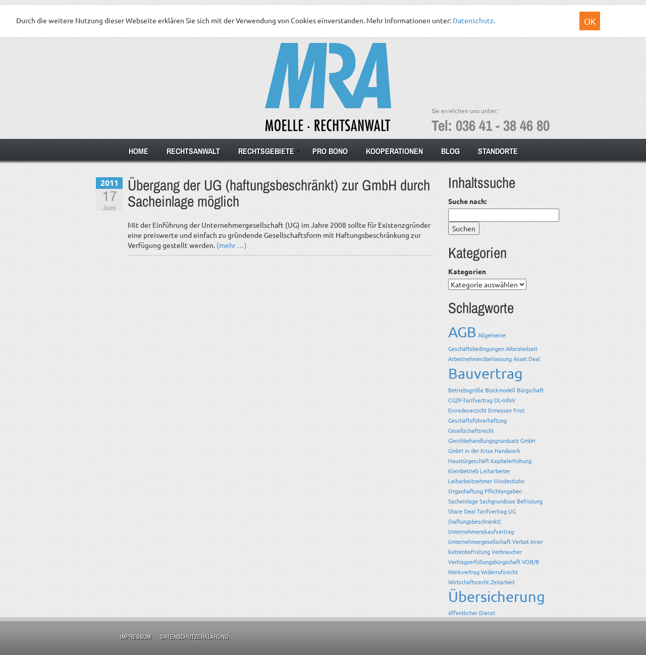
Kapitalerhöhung (511, 461)
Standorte (498, 151)
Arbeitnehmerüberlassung (480, 359)
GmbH (527, 440)
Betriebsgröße (465, 390)
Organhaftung (465, 491)
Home (138, 151)
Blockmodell (500, 390)
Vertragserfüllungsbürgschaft (484, 562)
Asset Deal (526, 359)
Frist (518, 410)
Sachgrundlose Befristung (511, 501)
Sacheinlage (463, 501)
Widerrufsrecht (499, 572)
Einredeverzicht (467, 410)
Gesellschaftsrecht (471, 430)
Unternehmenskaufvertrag (481, 531)
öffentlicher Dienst (471, 613)
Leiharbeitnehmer (470, 481)
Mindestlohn (509, 481)
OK (590, 21)
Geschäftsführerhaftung (477, 420)
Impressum (135, 637)
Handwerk (507, 450)
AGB (462, 331)
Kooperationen (394, 151)
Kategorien (467, 271)
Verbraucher (507, 551)
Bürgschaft (530, 390)
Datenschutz (473, 20)
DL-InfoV (504, 400)
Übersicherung (496, 596)
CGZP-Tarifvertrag (470, 400)
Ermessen (500, 410)
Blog (450, 151)
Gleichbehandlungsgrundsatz (483, 440)
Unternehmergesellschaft (479, 541)
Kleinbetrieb (463, 471)
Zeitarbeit (503, 582)
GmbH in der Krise (470, 450)
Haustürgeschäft (468, 461)
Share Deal (461, 511)
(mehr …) (232, 244)
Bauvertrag (485, 373)
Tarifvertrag (492, 511)
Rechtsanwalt (193, 151)
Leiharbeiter (495, 471)
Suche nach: (467, 201)
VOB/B (530, 562)
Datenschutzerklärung (194, 637)
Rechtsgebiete (266, 151)
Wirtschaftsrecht (468, 582)
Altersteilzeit (521, 348)
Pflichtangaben (503, 491)
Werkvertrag (463, 572)
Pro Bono (330, 151)
